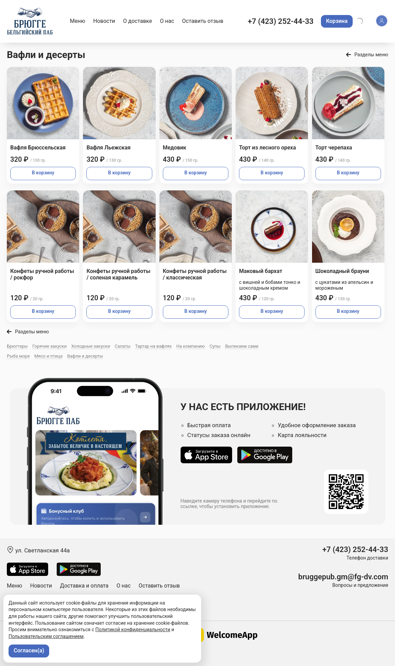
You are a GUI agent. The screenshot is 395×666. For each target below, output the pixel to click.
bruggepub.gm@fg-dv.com (343, 577)
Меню (77, 21)
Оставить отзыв (202, 21)
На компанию (191, 346)
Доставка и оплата (84, 585)
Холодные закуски (90, 346)
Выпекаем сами (241, 346)
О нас (167, 21)
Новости (104, 21)
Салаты (122, 346)
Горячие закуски (49, 346)
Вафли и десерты (85, 356)
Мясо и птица (48, 356)
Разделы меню (371, 54)
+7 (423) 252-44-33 (281, 21)
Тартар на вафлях (153, 346)
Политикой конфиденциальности (132, 629)
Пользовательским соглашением (46, 636)
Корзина (337, 21)
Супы (215, 346)
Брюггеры (17, 346)
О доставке (137, 21)
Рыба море (18, 356)
